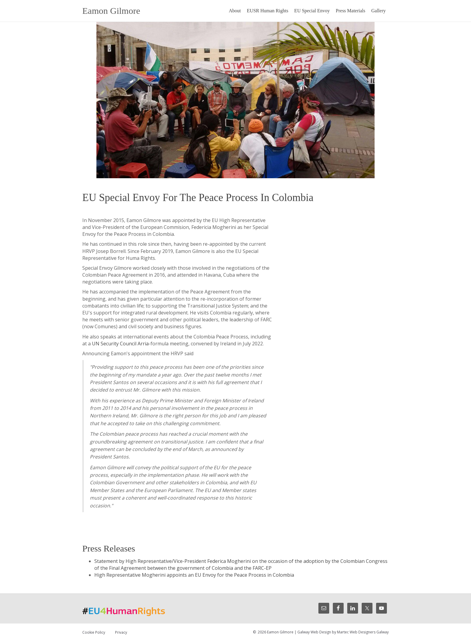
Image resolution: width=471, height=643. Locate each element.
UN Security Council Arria (120, 343)
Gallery (378, 10)
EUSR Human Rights (267, 10)
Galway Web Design (314, 632)
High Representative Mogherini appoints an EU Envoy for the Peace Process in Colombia (194, 575)
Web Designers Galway (369, 632)
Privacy (121, 632)
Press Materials (350, 10)
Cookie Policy (93, 632)
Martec (343, 632)
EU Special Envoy (312, 10)
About (235, 10)
